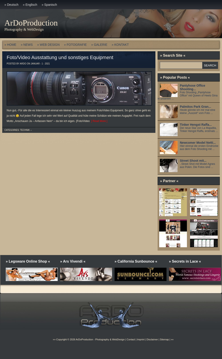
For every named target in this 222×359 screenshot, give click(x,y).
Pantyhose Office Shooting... (192, 87)
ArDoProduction (31, 22)
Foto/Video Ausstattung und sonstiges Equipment (60, 57)
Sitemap (164, 339)
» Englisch (30, 4)
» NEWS (27, 44)
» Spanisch (49, 4)
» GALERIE (99, 44)
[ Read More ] (98, 121)
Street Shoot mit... (193, 160)
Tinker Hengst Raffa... (196, 124)
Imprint (141, 339)
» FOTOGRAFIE (75, 44)
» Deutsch (11, 4)
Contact (131, 339)
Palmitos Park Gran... (195, 106)
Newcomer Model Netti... (198, 142)
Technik (25, 130)
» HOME (10, 44)
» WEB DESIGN (48, 44)
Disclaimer (152, 339)
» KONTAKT (120, 44)
